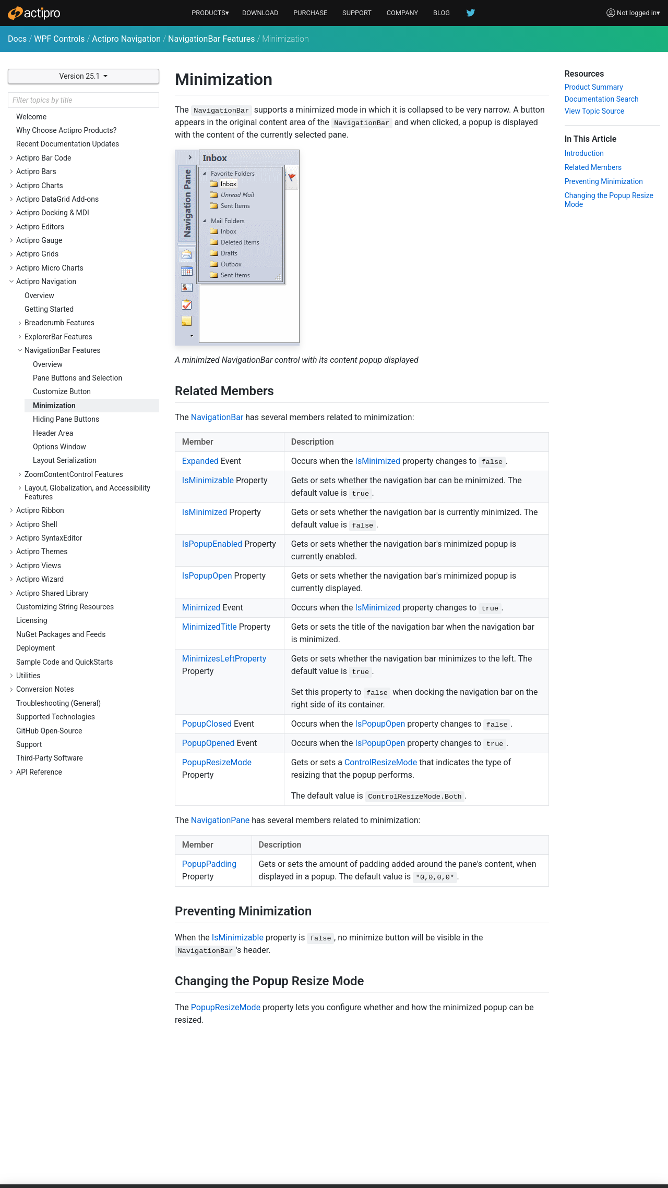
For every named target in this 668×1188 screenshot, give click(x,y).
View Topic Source (595, 111)
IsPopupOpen (207, 576)
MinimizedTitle (209, 627)
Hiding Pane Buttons (66, 419)
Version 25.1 (80, 76)
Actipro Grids (37, 254)
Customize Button (62, 391)
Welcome (31, 117)
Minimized (201, 608)
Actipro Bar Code (43, 158)
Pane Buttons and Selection (77, 378)
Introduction (584, 153)
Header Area (53, 433)
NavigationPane (220, 820)
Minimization (54, 405)
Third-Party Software (49, 758)
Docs (17, 39)
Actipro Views (38, 565)
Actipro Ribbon (40, 510)
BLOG (441, 13)
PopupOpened (208, 743)
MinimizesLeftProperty (224, 659)
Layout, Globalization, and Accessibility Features (87, 492)
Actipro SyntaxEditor (49, 538)
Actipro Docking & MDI (52, 213)
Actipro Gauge (39, 240)
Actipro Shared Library (52, 593)
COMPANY (403, 13)
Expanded (200, 461)
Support (29, 744)
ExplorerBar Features (58, 337)
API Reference (39, 772)
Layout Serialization (65, 460)
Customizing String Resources (65, 607)
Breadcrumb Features (59, 323)
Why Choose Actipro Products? (66, 130)
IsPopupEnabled (212, 544)
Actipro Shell (36, 524)
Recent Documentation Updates (67, 144)
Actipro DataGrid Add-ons (57, 199)
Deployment (35, 648)
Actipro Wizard (40, 579)
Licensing (31, 620)
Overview (39, 295)
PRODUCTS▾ (210, 13)
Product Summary (594, 87)
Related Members (593, 167)
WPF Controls (59, 39)
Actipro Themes (42, 551)
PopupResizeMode (217, 762)
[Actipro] (34, 13)
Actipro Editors (40, 227)
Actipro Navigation (126, 39)
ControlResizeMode (380, 762)
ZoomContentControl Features (74, 474)
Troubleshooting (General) (58, 703)
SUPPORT (357, 13)
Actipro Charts (39, 185)
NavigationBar (217, 417)
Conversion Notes (45, 689)
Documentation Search (602, 99)
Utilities (28, 675)
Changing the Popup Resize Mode (609, 200)
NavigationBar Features (211, 39)
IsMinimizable (208, 480)
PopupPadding (209, 864)
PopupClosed (207, 724)
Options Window (59, 447)
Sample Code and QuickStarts (64, 662)
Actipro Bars (36, 171)
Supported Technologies (55, 717)
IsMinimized (377, 461)
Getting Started (49, 309)
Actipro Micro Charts (50, 268)
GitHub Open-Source (49, 731)
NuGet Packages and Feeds (60, 634)
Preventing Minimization (604, 181)
